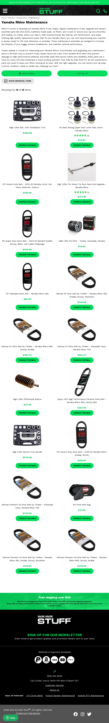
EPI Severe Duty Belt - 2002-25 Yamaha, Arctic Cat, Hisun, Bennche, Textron (27, 185)
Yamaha (11, 18)
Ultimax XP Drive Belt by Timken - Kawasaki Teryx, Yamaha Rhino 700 (81, 348)
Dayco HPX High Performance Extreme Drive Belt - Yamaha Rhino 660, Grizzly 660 (81, 400)
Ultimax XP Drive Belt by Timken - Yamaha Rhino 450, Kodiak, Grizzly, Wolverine (81, 295)
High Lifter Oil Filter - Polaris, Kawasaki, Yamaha (82, 241)
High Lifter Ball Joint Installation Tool (27, 127)
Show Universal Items (17, 81)
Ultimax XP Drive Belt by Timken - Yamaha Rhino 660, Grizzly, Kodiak (27, 348)
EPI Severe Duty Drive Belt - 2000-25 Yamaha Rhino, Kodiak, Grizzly (82, 453)
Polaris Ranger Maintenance (60, 695)
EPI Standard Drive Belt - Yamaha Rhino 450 (27, 294)
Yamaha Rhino (22, 18)
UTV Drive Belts (34, 695)
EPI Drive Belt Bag (82, 505)
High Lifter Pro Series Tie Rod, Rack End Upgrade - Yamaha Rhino (81, 185)
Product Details (27, 145)
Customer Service (54, 685)
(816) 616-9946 (54, 676)
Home (3, 18)
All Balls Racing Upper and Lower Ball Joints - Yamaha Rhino (81, 129)
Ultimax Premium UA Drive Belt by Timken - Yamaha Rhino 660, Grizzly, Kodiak (82, 559)
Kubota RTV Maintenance (91, 695)
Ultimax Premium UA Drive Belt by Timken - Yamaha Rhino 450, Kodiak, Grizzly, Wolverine (27, 559)
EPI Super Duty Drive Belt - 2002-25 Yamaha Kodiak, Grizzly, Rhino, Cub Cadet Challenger (27, 242)
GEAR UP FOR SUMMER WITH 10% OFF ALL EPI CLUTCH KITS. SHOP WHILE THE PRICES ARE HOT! (54, 2)
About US (54, 690)
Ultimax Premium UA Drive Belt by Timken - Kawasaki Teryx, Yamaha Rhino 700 (27, 506)
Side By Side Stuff (20, 710)
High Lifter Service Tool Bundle (27, 452)
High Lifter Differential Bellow (27, 399)
